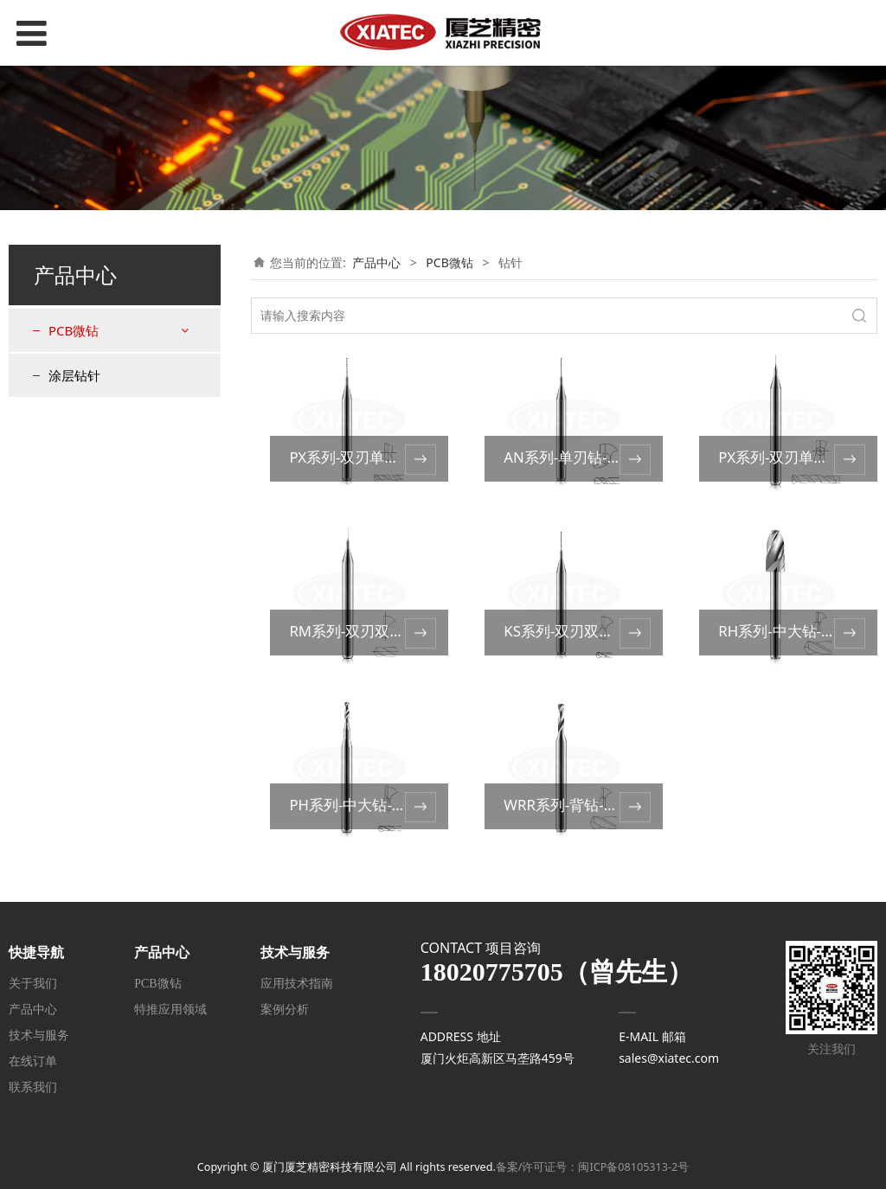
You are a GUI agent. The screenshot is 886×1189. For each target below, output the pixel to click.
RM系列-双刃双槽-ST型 (364, 631)
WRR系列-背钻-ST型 (569, 805)
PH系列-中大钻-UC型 (357, 805)
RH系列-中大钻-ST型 (784, 631)
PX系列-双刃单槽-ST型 (791, 457)
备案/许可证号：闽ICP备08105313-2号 (592, 1167)
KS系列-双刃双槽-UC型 (578, 631)
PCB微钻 (73, 330)
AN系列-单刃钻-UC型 (572, 457)
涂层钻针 (74, 375)
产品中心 (376, 262)
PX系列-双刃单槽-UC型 (363, 457)
